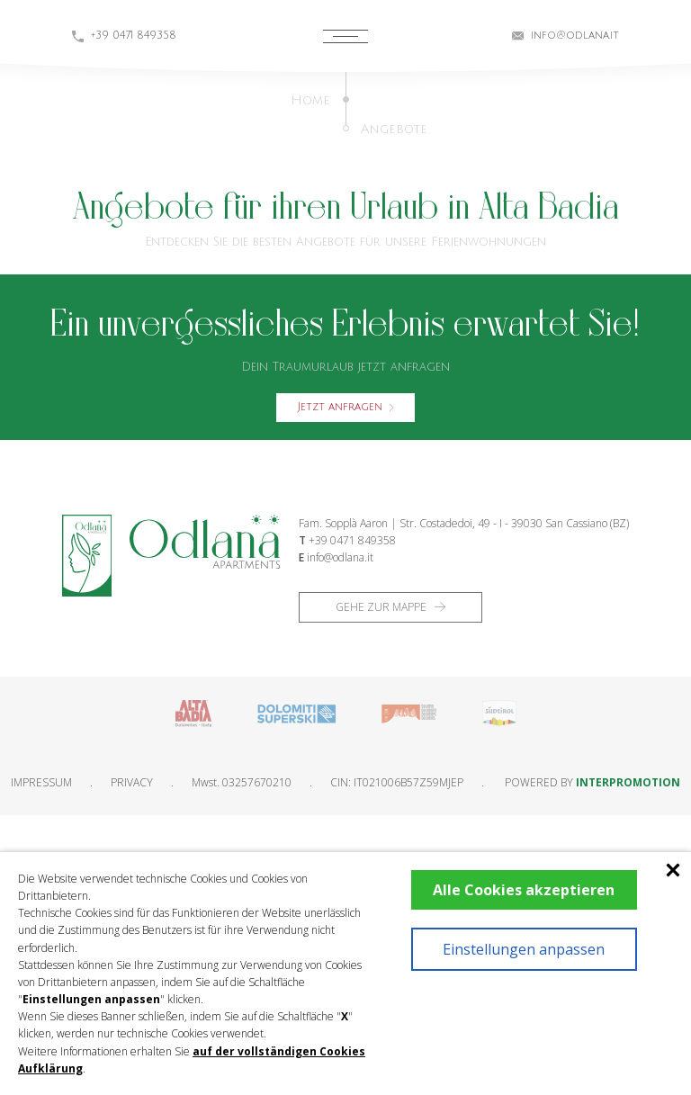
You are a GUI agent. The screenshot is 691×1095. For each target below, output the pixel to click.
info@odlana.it (340, 557)
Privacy (132, 782)
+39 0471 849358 (352, 540)
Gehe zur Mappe (390, 607)
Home (310, 100)
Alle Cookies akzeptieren (524, 890)
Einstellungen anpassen (524, 949)
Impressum (41, 782)
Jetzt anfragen (345, 407)
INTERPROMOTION (628, 782)
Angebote (394, 129)
